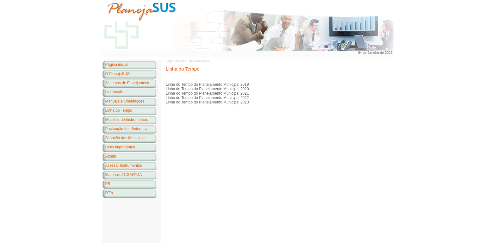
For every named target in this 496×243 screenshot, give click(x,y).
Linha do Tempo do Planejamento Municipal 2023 (207, 102)
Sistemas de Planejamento (128, 83)
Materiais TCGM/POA (123, 174)
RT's (109, 193)
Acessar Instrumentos (123, 165)
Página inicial (116, 64)
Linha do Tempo (118, 110)
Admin (110, 156)
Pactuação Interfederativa (127, 129)
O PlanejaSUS (117, 74)
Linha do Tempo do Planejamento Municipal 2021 (207, 93)
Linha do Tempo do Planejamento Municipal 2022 (207, 98)
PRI (108, 184)
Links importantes (120, 147)
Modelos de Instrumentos (126, 119)
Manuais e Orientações (124, 101)
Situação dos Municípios (125, 138)
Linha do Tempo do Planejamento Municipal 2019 (207, 84)
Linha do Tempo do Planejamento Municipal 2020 (207, 89)
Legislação (114, 92)
